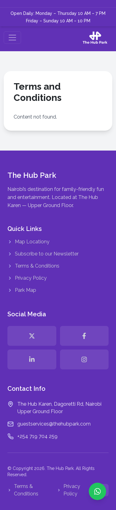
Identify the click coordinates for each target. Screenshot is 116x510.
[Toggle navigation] (12, 37)
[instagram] (84, 359)
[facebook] (84, 336)
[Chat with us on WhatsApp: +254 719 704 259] (97, 491)
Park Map (21, 290)
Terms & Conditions (33, 266)
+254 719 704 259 (37, 436)
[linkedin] (31, 359)
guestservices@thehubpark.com (54, 424)
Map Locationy (28, 242)
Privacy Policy (27, 278)
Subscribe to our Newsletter (43, 254)
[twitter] (31, 336)
